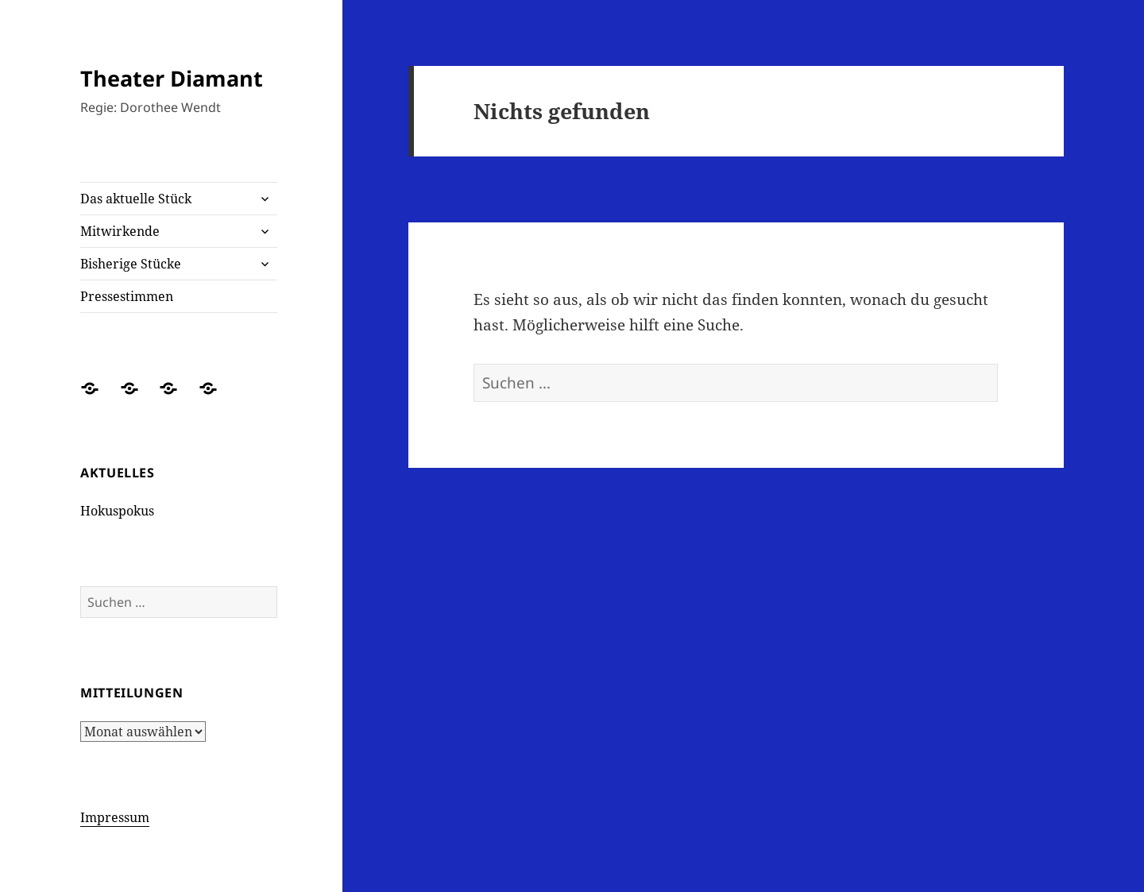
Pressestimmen (126, 296)
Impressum (114, 817)
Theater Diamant (171, 78)
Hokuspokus (117, 510)
